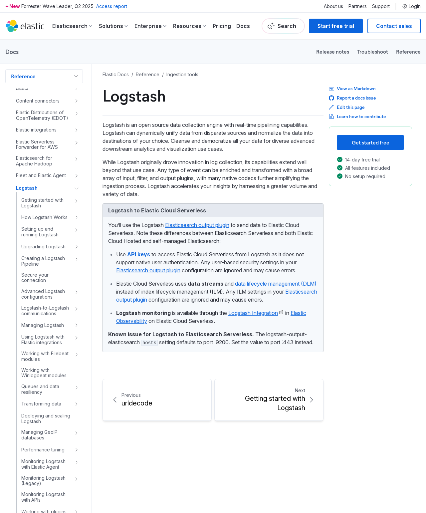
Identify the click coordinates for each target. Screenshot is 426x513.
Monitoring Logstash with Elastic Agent (43, 460)
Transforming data (41, 399)
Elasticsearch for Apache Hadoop (34, 156)
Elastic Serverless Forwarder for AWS (37, 140)
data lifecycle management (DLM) (276, 283)
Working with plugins (44, 507)
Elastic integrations (36, 125)
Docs (243, 26)
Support (381, 6)
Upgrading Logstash (43, 242)
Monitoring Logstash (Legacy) (43, 476)
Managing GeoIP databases (39, 430)
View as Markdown (352, 88)
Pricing (222, 26)
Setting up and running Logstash (40, 227)
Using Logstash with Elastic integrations (43, 335)
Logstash (27, 184)
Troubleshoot (372, 51)
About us (333, 6)
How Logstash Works (44, 213)
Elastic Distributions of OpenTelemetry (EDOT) (42, 111)
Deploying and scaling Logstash (45, 414)
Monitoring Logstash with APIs (43, 493)
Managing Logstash (42, 321)
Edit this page (346, 107)
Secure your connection (35, 273)
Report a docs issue (352, 98)
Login (411, 6)
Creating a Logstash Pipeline (43, 257)
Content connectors (38, 97)
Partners (357, 6)
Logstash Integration (253, 313)
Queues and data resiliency (40, 385)
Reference (408, 51)
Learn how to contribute (357, 116)
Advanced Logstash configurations (43, 290)
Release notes (332, 51)
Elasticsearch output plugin (197, 225)
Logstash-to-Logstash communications (45, 306)
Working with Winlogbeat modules (44, 369)
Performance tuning (43, 445)
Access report (111, 6)
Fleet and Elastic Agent (41, 171)
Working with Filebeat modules (45, 352)
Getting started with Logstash (42, 198)
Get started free (370, 142)
